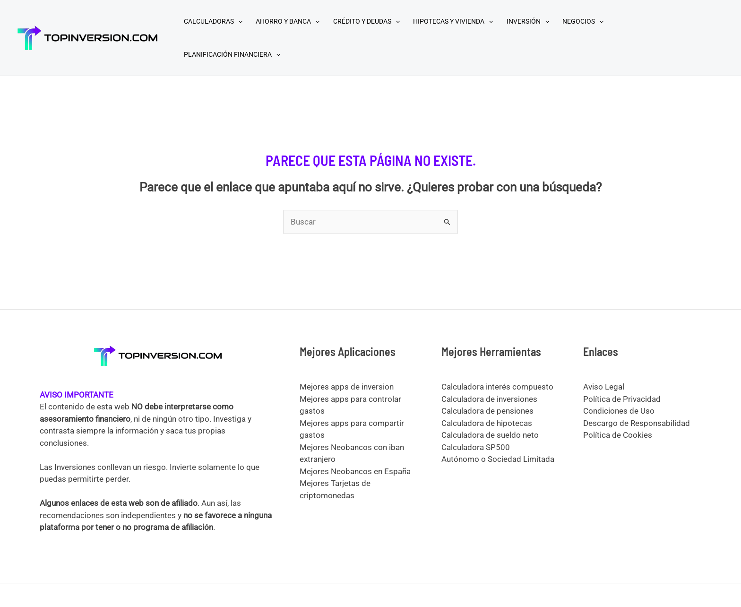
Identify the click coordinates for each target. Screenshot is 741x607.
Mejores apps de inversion (347, 386)
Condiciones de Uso (619, 411)
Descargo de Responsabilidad (636, 423)
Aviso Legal (603, 386)
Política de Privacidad (622, 399)
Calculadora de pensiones (487, 411)
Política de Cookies (617, 435)
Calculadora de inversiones (489, 399)
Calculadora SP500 (475, 447)
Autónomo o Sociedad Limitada (497, 459)
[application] (238, 21)
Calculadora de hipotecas (486, 423)
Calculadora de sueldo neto (490, 435)
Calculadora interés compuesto (497, 386)
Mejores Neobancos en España (355, 471)
